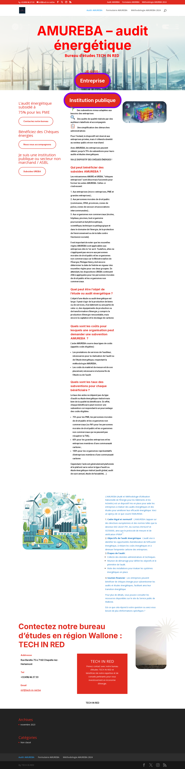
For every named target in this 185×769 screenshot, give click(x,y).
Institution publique (92, 100)
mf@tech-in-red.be (31, 690)
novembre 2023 (28, 724)
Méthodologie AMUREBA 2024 (154, 2)
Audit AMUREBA (113, 2)
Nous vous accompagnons (37, 144)
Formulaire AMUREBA (130, 2)
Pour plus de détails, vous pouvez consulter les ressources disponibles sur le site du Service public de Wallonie (130, 598)
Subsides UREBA (32, 171)
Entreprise (92, 80)
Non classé (26, 742)
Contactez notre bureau (35, 121)
